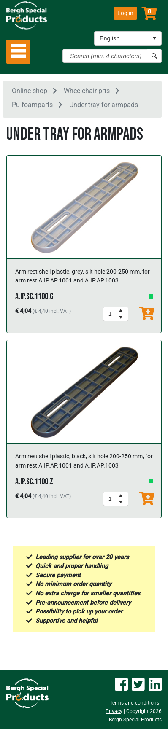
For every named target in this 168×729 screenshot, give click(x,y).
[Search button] (154, 56)
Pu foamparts (32, 105)
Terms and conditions (134, 703)
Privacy (114, 711)
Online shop (29, 91)
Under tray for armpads (103, 105)
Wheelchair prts (87, 91)
